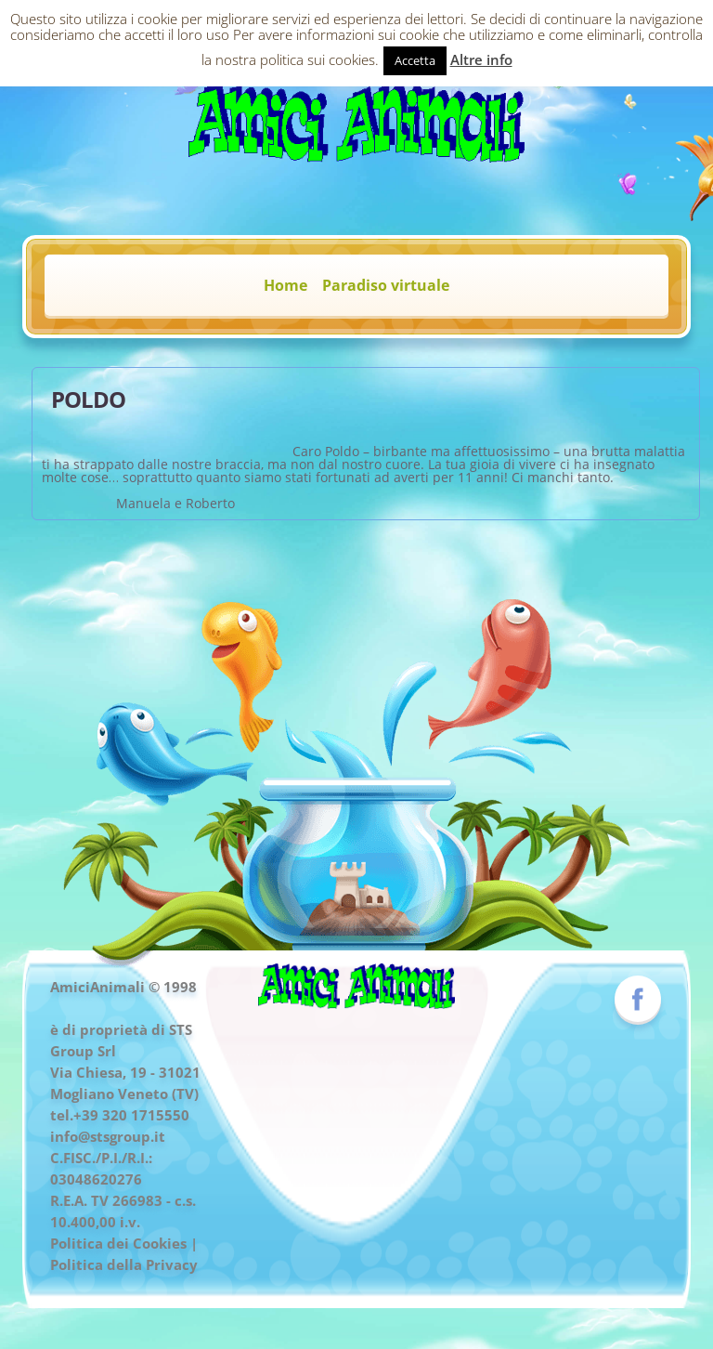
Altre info (481, 59)
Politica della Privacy (124, 1264)
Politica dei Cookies (118, 1243)
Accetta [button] (415, 60)
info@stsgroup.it (107, 1136)
